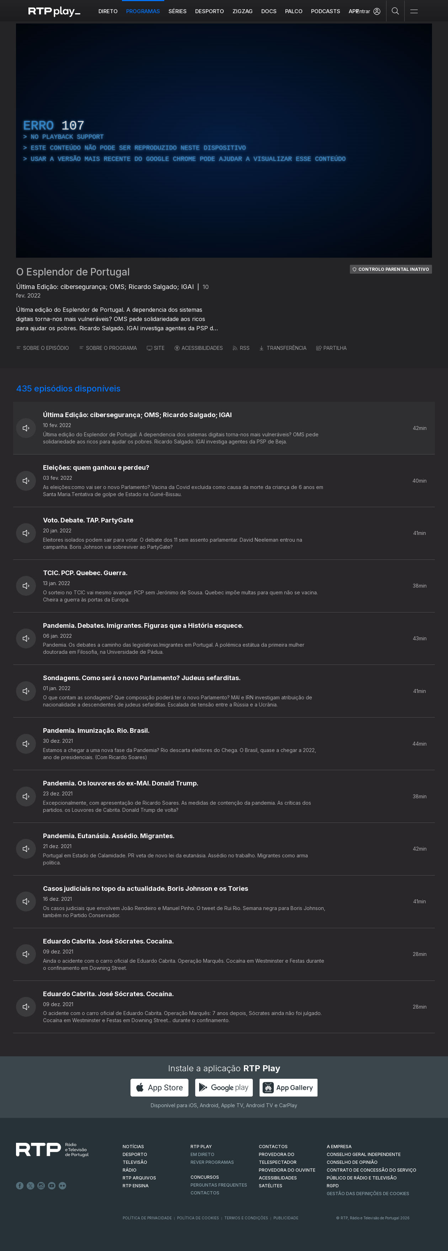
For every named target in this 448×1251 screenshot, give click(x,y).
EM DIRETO (202, 1154)
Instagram (41, 1186)
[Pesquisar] (395, 10)
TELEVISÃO (135, 1162)
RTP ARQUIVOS (139, 1178)
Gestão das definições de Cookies (368, 1193)
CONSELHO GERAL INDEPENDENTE (364, 1154)
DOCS (269, 11)
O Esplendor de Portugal (73, 272)
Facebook (20, 1186)
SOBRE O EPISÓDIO (42, 348)
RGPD (333, 1185)
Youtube (52, 1186)
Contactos (205, 1192)
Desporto (209, 11)
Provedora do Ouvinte (287, 1170)
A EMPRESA (339, 1146)
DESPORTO (135, 1154)
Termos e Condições (246, 1218)
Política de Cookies (198, 1218)
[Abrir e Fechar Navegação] (414, 11)
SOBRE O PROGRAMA (108, 348)
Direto (108, 11)
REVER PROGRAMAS (212, 1162)
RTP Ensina (136, 1185)
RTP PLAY (201, 1146)
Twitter (30, 1186)
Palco (294, 11)
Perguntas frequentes (219, 1185)
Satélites (270, 1185)
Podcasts (325, 11)
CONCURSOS (205, 1177)
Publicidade (285, 1218)
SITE (156, 348)
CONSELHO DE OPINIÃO (352, 1162)
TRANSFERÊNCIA (283, 348)
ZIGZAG (243, 11)
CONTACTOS (273, 1146)
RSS (241, 348)
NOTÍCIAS (133, 1146)
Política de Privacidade (147, 1218)
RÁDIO (130, 1170)
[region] (224, 140)
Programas (143, 11)
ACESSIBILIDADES (199, 348)
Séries (178, 11)
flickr (62, 1186)
